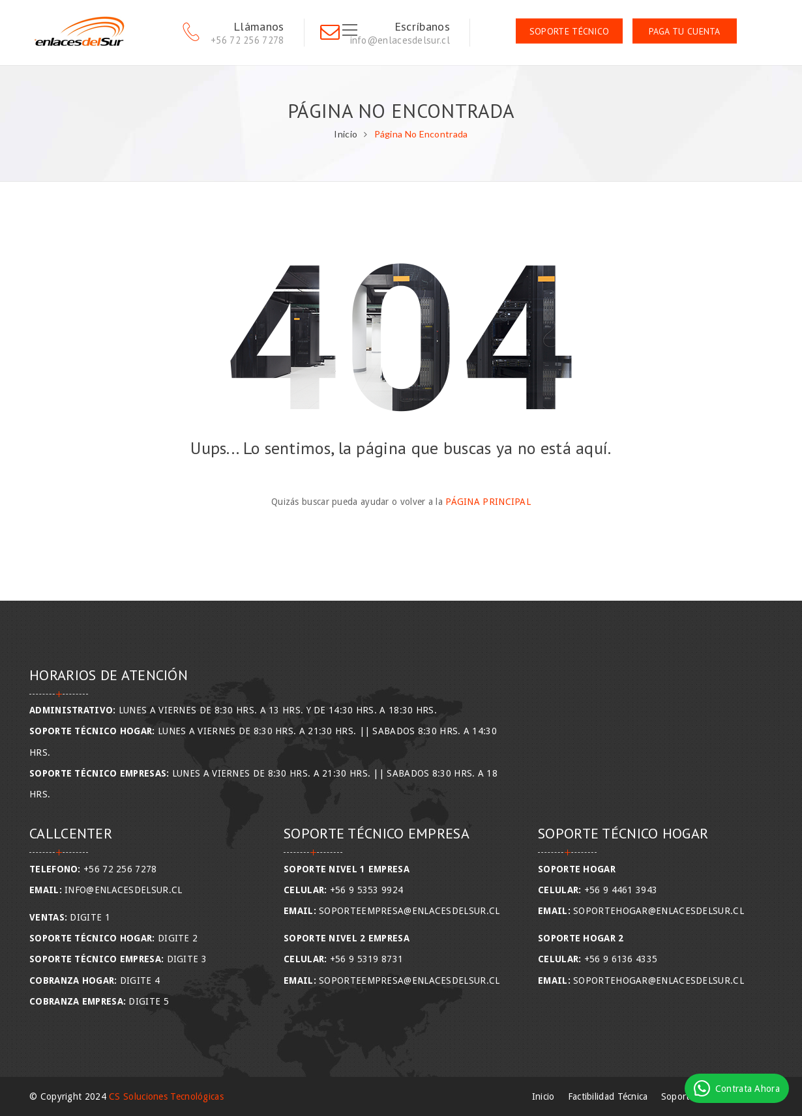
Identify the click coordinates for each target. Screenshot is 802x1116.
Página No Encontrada (421, 133)
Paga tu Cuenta (684, 31)
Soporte (677, 1096)
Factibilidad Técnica (608, 1096)
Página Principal (488, 501)
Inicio (345, 133)
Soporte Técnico (569, 31)
